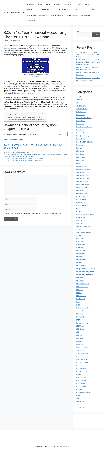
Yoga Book (80, 407)
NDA (78, 302)
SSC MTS (79, 341)
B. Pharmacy (80, 115)
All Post (40, 4)
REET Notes (80, 326)
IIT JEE (78, 229)
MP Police (79, 290)
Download (58, 134)
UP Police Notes (82, 368)
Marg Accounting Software (85, 269)
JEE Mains (79, 238)
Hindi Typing (80, 217)
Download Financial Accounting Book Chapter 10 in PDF (24, 117)
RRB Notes (80, 329)
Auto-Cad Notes (82, 109)
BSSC (78, 163)
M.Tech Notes (81, 260)
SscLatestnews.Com (19, 93)
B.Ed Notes (80, 124)
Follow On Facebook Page (13, 140)
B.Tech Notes (80, 139)
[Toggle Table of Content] (43, 114)
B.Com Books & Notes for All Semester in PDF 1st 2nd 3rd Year (27, 119)
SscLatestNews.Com (11, 48)
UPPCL (78, 374)
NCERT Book (80, 299)
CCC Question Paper (83, 181)
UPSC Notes (80, 383)
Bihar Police (80, 157)
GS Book (79, 211)
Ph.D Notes (80, 314)
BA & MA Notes (34, 9)
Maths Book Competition (85, 272)
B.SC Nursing (81, 133)
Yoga (78, 404)
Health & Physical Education (86, 214)
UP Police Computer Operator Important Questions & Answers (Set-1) (87, 54)
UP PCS (78, 365)
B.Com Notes (25, 153)
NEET (78, 305)
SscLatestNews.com (14, 12)
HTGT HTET (80, 220)
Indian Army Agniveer (84, 232)
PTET (78, 320)
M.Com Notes (81, 251)
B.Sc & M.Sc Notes (66, 9)
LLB (88, 4)
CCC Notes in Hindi (83, 178)
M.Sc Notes (80, 257)
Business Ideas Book (83, 169)
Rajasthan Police (82, 323)
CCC (95, 9)
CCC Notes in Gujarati (83, 175)
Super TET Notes (82, 347)
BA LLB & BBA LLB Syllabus (85, 142)
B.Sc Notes (80, 130)
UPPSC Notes (81, 377)
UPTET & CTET (81, 389)
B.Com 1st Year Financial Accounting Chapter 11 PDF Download (24, 160)
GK (77, 208)
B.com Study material (26, 156)
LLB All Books (81, 244)
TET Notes (78, 4)
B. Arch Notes (81, 112)
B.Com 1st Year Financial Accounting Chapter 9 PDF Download (24, 158)
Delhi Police (80, 202)
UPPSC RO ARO (81, 380)
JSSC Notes (80, 241)
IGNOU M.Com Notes (83, 226)
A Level (78, 97)
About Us (32, 20)
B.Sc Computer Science (84, 127)
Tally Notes (80, 350)
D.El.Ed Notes (81, 199)
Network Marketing (83, 308)
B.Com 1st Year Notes (14, 153)
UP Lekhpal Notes (82, 362)
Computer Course (82, 187)
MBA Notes (80, 278)
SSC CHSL (79, 338)
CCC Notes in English (83, 172)
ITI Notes (79, 235)
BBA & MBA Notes (49, 9)
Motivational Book (82, 284)
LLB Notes (79, 248)
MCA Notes (80, 281)
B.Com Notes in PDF (13, 156)
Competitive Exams (83, 184)
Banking (79, 148)
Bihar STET (80, 160)
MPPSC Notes (81, 296)
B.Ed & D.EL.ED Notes (54, 4)
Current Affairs (81, 193)
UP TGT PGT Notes (82, 371)
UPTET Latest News (83, 392)
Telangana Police (82, 353)
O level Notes (81, 311)
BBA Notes (80, 151)
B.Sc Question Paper (83, 136)
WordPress (80, 401)
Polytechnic (80, 317)
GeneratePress (64, 446)
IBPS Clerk (80, 223)
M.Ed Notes (80, 254)
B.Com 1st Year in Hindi (26, 154)
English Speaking (72, 15)
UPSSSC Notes (81, 386)
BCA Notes (80, 154)
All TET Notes (81, 106)
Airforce (79, 100)
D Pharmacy (80, 196)
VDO (78, 398)
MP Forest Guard (82, 287)
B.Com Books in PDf (39, 154)
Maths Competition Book (85, 275)
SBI (77, 332)
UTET (78, 395)
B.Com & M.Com (83, 9)
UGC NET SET (81, 356)
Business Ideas (85, 15)
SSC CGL (79, 335)
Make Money (43, 15)
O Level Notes (31, 15)
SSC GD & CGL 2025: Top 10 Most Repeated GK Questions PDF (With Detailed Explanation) (88, 62)
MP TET (78, 293)
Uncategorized (81, 359)
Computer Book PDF (57, 15)
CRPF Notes (80, 190)
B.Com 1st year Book (12, 154)
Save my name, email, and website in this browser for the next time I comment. (33, 213)
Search (78, 31)
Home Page (30, 4)
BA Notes (79, 145)
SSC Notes (68, 4)
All (6, 153)
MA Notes (79, 263)
